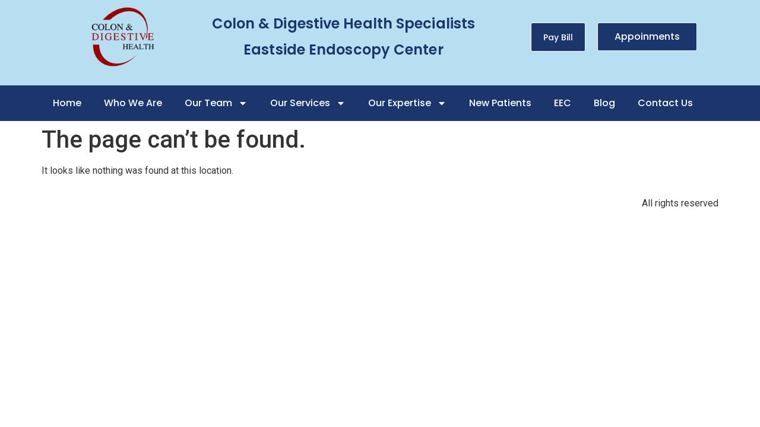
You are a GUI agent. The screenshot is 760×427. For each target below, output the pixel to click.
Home (67, 103)
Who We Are (133, 103)
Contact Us (665, 103)
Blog (604, 103)
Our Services (308, 103)
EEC (562, 103)
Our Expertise (407, 103)
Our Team (216, 103)
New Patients (500, 103)
